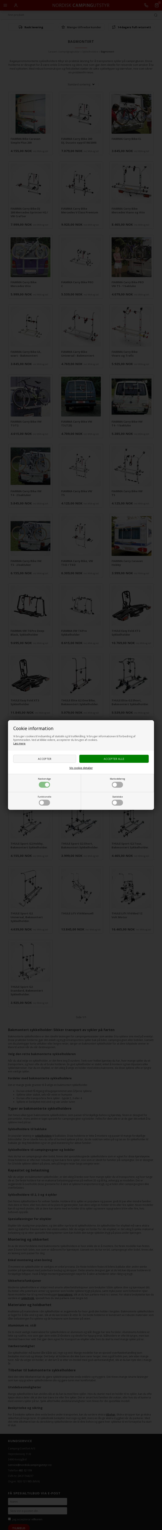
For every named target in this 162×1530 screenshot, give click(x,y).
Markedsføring (117, 782)
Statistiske (117, 800)
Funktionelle (44, 800)
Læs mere (19, 743)
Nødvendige (44, 782)
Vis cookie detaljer (81, 768)
